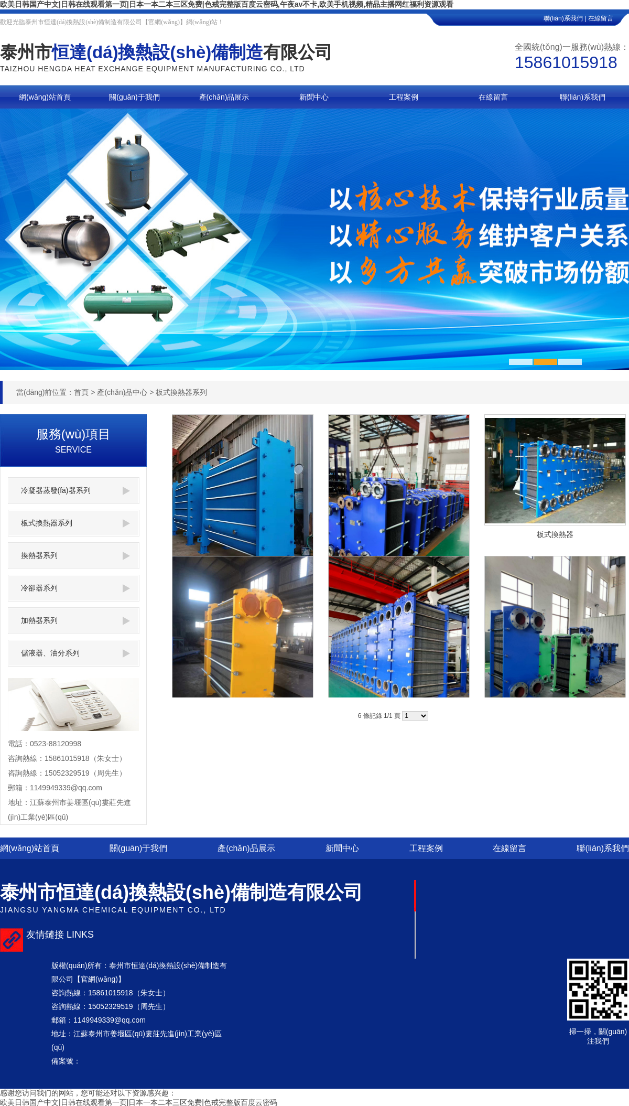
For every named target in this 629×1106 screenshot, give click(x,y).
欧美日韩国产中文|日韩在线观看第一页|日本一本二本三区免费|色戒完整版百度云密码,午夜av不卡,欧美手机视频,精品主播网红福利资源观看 (226, 4)
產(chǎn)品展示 (246, 848)
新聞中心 (342, 848)
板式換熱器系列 (181, 392)
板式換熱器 (555, 534)
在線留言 (608, 18)
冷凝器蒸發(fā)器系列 (75, 490)
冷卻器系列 (75, 588)
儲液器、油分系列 (75, 653)
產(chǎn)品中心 (122, 392)
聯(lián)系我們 (603, 848)
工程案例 (426, 848)
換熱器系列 (75, 555)
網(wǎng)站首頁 (29, 848)
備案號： (66, 1061)
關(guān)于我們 (138, 848)
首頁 (81, 392)
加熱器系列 (75, 620)
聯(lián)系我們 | (565, 18)
